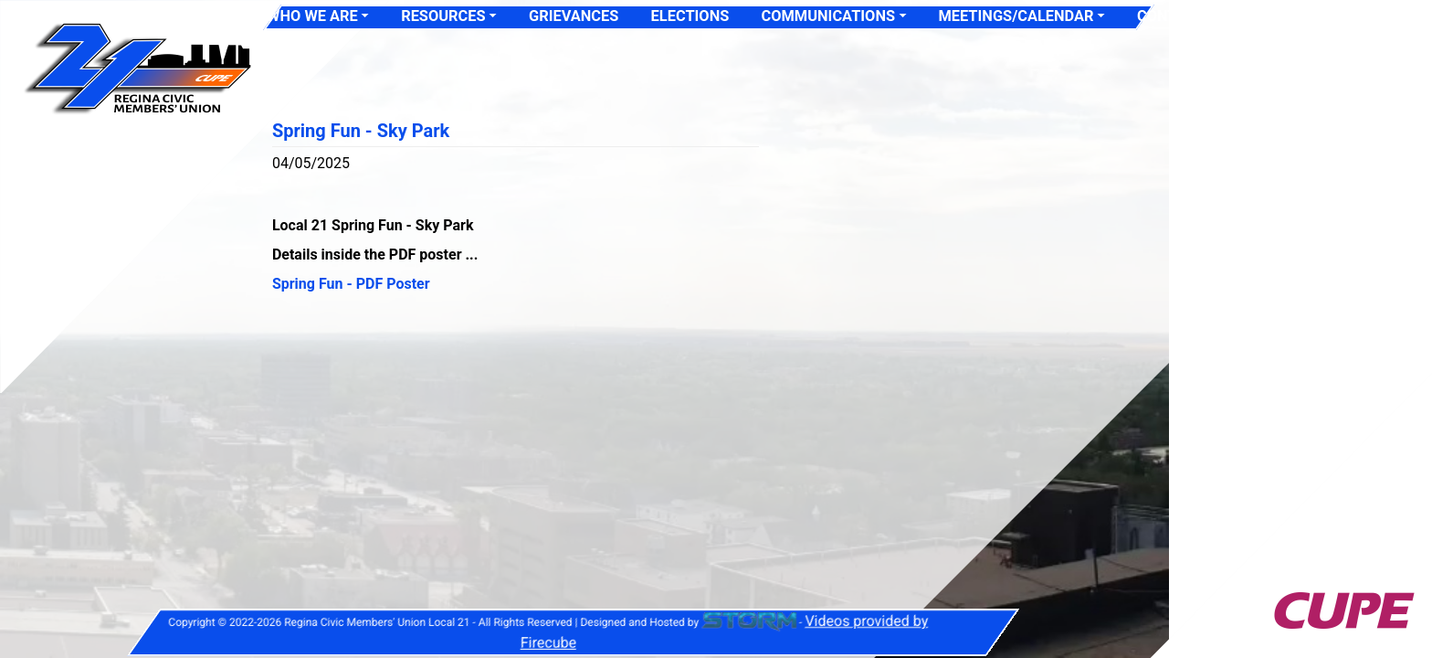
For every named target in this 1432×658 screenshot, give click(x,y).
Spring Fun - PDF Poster (351, 283)
